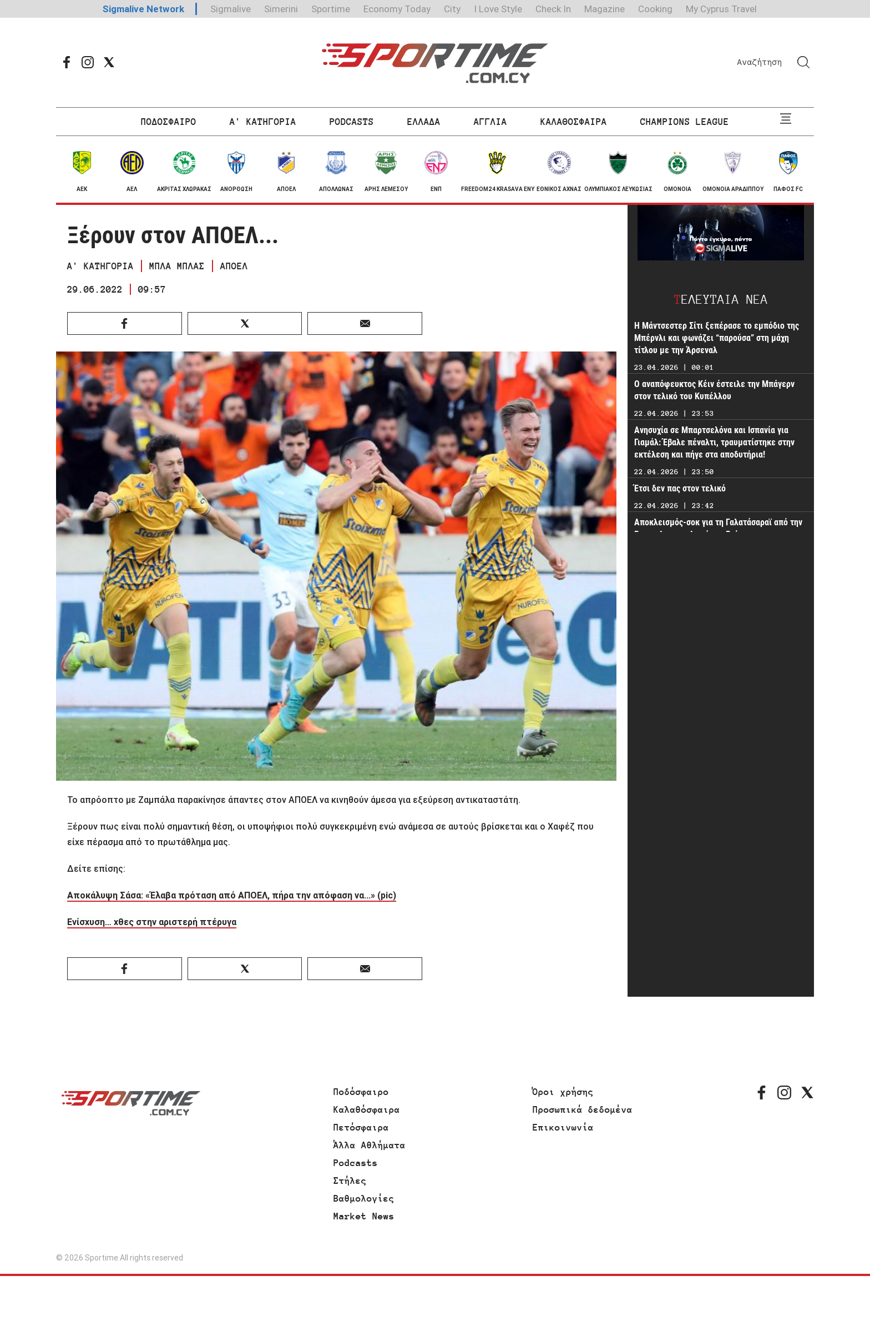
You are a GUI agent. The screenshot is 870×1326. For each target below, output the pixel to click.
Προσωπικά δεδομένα (583, 1109)
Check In (553, 9)
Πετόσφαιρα (361, 1127)
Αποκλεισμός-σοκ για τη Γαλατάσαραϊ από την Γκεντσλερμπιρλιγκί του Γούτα (718, 528)
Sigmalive (230, 9)
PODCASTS (352, 121)
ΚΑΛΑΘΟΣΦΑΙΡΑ (573, 121)
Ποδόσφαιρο (361, 1091)
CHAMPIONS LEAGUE (684, 121)
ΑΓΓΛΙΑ (490, 121)
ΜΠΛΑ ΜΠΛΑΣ (177, 266)
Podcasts (355, 1162)
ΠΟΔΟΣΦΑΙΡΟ (168, 121)
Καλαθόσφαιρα (366, 1109)
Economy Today (397, 9)
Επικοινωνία (563, 1127)
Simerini (281, 9)
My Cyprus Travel (721, 9)
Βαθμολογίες (363, 1198)
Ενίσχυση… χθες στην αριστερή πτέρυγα (151, 921)
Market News (363, 1216)
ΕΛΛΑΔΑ (424, 121)
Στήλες (350, 1180)
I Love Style (498, 9)
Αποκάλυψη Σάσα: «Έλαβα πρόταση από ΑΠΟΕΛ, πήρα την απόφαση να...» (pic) (231, 895)
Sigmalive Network (143, 9)
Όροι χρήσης (563, 1091)
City (452, 9)
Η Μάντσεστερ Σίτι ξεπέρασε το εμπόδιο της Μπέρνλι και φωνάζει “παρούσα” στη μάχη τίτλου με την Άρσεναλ (716, 337)
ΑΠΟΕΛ (234, 266)
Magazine (604, 9)
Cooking (655, 9)
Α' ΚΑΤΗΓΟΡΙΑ (263, 121)
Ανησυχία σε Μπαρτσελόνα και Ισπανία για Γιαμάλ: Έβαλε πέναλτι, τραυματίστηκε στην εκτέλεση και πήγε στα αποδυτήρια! (714, 442)
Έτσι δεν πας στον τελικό (680, 488)
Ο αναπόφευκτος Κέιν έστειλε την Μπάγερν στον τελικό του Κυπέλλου (714, 390)
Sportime (330, 9)
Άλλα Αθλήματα (369, 1145)
